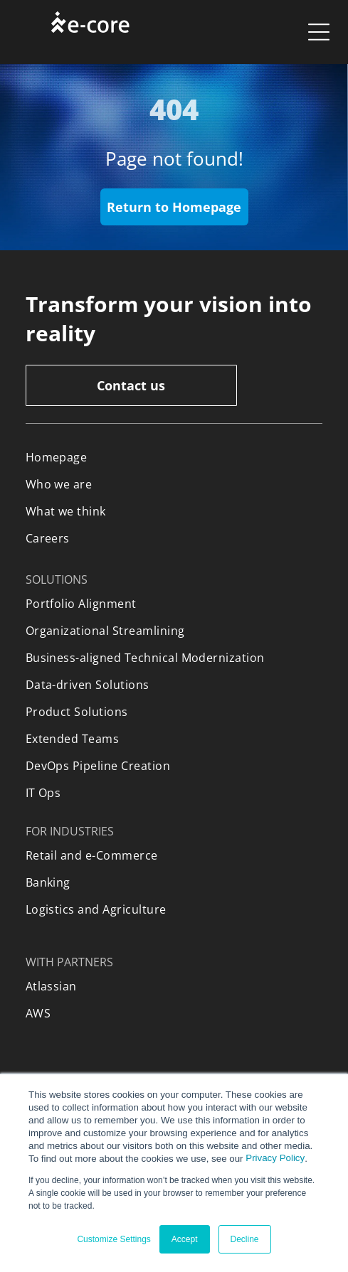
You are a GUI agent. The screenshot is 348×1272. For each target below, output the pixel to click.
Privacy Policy (275, 1158)
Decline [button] (245, 1239)
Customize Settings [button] (113, 1239)
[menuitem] (174, 457)
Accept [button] (185, 1239)
